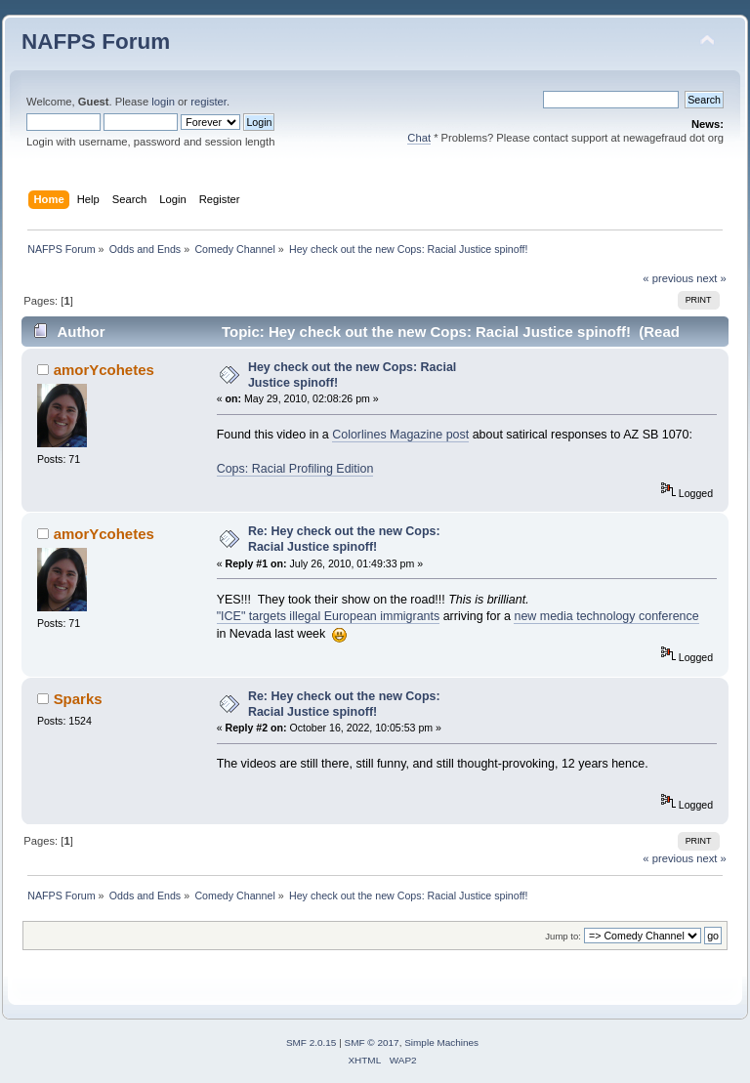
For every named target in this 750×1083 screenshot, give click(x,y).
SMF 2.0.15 (311, 1042)
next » (711, 278)
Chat (419, 138)
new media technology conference (606, 616)
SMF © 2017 (372, 1042)
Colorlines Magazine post (400, 434)
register (208, 101)
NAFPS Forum (95, 41)
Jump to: (563, 936)
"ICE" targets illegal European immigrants (328, 616)
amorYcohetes (104, 369)
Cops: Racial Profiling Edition (295, 469)
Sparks (78, 698)
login (163, 101)
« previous (668, 278)
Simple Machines (441, 1042)
